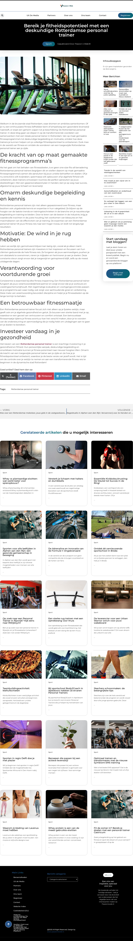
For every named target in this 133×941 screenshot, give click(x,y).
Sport (49, 44)
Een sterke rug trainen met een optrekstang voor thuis (65, 619)
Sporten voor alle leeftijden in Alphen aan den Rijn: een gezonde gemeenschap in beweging (19, 551)
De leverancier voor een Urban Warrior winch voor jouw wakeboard (111, 620)
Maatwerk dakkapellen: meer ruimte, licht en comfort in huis (110, 130)
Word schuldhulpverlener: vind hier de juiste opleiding (111, 92)
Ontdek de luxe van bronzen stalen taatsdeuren (125, 111)
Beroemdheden (20, 877)
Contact (102, 15)
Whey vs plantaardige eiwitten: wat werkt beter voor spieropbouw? (20, 480)
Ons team (85, 15)
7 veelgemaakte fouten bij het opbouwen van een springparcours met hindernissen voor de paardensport (125, 134)
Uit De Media (33, 15)
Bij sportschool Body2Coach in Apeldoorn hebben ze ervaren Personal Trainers (65, 690)
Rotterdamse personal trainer (36, 344)
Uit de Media (18, 881)
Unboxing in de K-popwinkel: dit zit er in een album (116, 212)
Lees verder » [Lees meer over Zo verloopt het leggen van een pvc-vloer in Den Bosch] (109, 206)
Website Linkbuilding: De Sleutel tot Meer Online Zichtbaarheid (20, 917)
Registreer (17, 898)
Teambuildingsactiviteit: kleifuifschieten (16, 689)
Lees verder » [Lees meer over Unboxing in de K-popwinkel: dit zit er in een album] (109, 217)
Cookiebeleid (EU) (21, 911)
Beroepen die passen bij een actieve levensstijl (64, 759)
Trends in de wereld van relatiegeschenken (114, 171)
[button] (2, 15)
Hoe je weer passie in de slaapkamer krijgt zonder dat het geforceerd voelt (110, 158)
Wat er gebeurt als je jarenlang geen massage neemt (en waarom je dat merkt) (118, 224)
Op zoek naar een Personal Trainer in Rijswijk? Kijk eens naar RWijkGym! (18, 620)
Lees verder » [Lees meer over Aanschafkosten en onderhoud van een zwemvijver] (109, 196)
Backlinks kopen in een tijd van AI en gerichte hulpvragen (125, 156)
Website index (19, 906)
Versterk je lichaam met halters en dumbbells (65, 479)
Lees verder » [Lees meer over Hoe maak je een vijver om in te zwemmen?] (109, 186)
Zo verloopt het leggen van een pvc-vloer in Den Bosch (118, 202)
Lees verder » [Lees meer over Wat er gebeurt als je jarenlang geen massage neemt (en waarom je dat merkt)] (109, 229)
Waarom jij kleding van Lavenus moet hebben (21, 829)
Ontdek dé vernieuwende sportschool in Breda (108, 549)
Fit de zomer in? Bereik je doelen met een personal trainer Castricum (112, 830)
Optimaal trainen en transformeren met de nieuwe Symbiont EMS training (110, 760)
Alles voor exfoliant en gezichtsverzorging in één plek (111, 111)
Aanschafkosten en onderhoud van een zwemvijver (117, 192)
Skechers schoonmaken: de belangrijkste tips (109, 689)
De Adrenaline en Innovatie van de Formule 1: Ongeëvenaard (66, 549)
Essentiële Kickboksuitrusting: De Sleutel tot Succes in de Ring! (111, 480)
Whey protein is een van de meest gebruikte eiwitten (63, 829)
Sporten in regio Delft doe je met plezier (18, 759)
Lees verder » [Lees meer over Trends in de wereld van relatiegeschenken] (109, 176)
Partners (51, 15)
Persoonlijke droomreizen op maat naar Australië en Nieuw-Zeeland (125, 93)
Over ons (68, 15)
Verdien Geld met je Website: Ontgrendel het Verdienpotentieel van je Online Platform (21, 927)
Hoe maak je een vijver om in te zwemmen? (117, 182)
